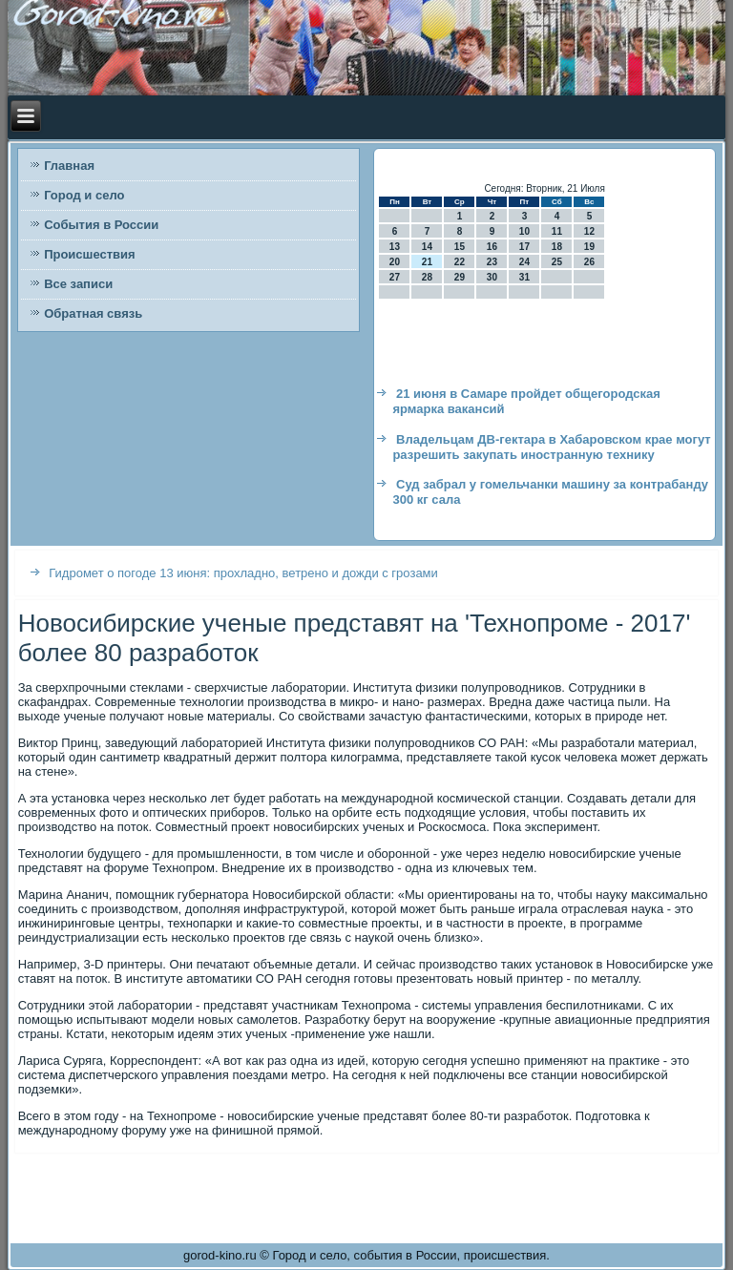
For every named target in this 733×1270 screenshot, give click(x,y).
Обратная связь (93, 313)
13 (394, 246)
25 (557, 262)
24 (524, 262)
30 (492, 277)
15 (459, 246)
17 (524, 246)
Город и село (84, 195)
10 (524, 231)
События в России (101, 225)
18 (557, 246)
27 (394, 277)
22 (459, 262)
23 (492, 262)
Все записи (78, 284)
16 (492, 246)
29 (459, 277)
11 (557, 231)
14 (427, 246)
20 (394, 262)
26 (589, 262)
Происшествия (90, 254)
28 (427, 277)
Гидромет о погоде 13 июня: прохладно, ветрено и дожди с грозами (243, 573)
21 (427, 262)
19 (589, 246)
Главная (69, 165)
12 (589, 231)
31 (524, 277)
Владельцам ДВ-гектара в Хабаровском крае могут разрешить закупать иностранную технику (551, 447)
